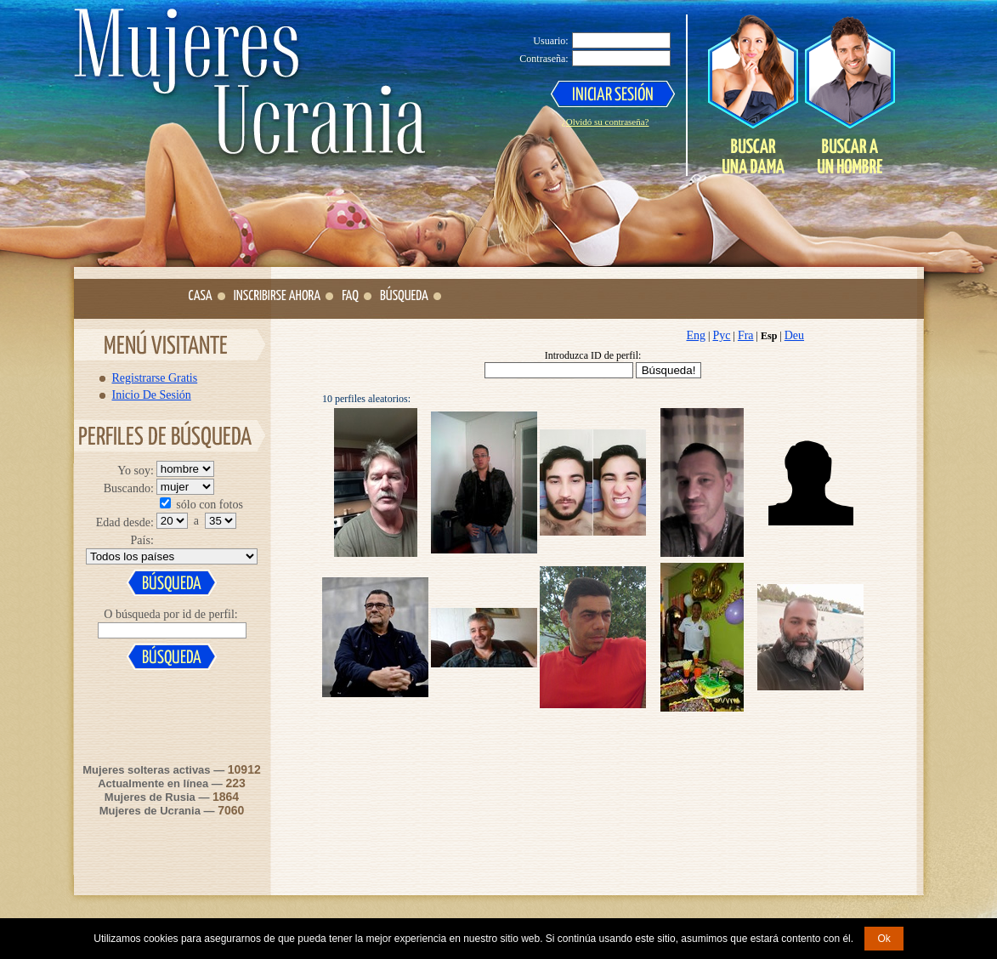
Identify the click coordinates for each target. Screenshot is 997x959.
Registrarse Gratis (155, 377)
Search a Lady (753, 94)
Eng (696, 335)
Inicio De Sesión (151, 394)
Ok (883, 939)
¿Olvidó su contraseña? (605, 121)
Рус (721, 335)
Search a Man (849, 94)
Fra (746, 335)
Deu (794, 335)
